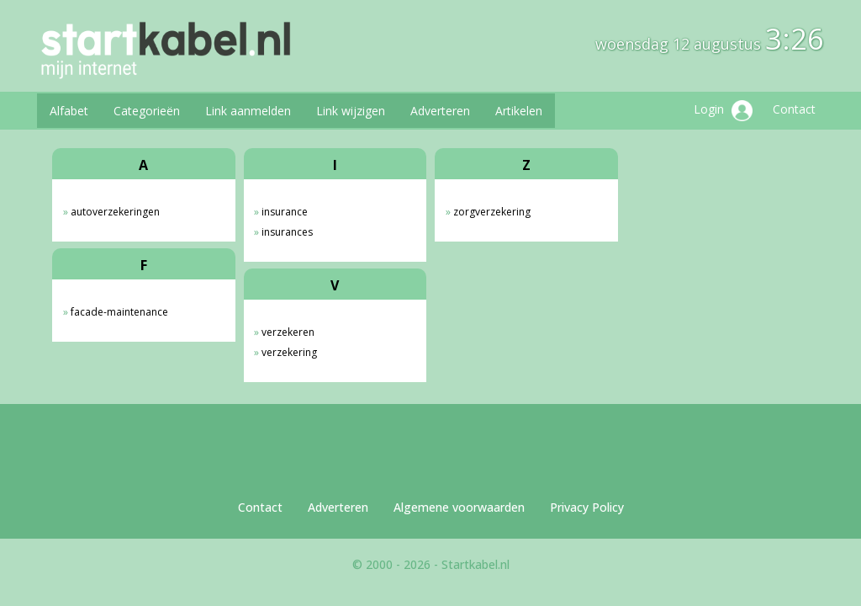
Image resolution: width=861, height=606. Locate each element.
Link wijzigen (350, 111)
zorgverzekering (492, 212)
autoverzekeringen (115, 212)
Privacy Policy (587, 507)
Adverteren (440, 111)
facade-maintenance (119, 312)
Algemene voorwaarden (459, 507)
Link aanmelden (248, 111)
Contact (794, 109)
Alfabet (69, 111)
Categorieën (147, 111)
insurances (287, 232)
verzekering (289, 352)
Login (723, 110)
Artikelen (518, 111)
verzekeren (287, 332)
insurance (284, 212)
